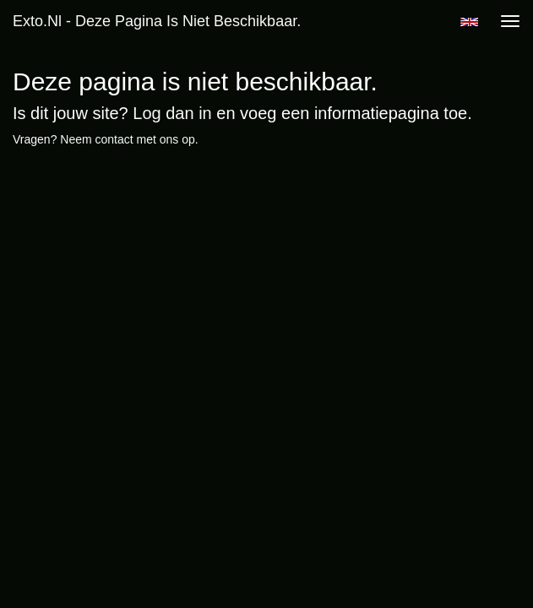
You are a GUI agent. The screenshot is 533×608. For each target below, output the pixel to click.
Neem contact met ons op (127, 139)
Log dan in (172, 113)
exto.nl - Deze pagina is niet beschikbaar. (157, 21)
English (469, 22)
